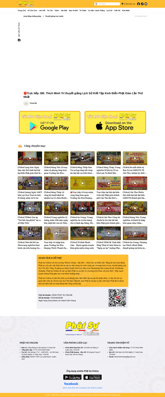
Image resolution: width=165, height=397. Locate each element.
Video (57, 10)
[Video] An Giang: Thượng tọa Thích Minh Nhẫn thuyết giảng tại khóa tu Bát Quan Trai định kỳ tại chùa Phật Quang (135, 248)
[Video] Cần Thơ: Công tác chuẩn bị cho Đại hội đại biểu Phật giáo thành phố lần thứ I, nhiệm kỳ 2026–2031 (108, 223)
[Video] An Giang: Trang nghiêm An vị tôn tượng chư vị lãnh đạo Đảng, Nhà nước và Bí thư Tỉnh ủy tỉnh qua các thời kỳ (82, 223)
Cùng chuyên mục (35, 145)
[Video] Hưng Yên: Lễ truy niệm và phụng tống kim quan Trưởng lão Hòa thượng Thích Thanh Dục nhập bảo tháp (55, 173)
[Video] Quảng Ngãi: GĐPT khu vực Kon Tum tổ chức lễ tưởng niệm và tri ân (30, 195)
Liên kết (42, 10)
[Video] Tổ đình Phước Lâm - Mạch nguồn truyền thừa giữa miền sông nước (82, 245)
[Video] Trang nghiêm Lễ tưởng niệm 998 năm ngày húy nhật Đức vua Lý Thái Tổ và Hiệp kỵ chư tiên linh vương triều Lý (56, 223)
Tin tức (50, 10)
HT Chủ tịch (32, 10)
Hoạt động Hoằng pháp (32, 16)
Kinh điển (126, 10)
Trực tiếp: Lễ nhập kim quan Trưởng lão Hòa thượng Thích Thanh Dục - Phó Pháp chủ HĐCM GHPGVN (55, 248)
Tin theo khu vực (128, 4)
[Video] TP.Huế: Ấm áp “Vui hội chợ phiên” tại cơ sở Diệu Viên (29, 220)
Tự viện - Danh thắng (96, 10)
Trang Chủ (22, 10)
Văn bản (64, 10)
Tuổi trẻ (117, 10)
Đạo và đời (73, 10)
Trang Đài (33, 103)
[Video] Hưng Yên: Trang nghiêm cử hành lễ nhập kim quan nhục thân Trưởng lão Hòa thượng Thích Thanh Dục (134, 223)
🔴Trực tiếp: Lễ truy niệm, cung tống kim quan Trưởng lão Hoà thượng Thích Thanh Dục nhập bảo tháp (82, 198)
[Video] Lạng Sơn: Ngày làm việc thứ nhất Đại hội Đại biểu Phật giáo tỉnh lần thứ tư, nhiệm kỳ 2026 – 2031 (29, 173)
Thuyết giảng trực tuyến (54, 16)
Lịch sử (109, 10)
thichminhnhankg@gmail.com (124, 357)
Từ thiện (83, 10)
